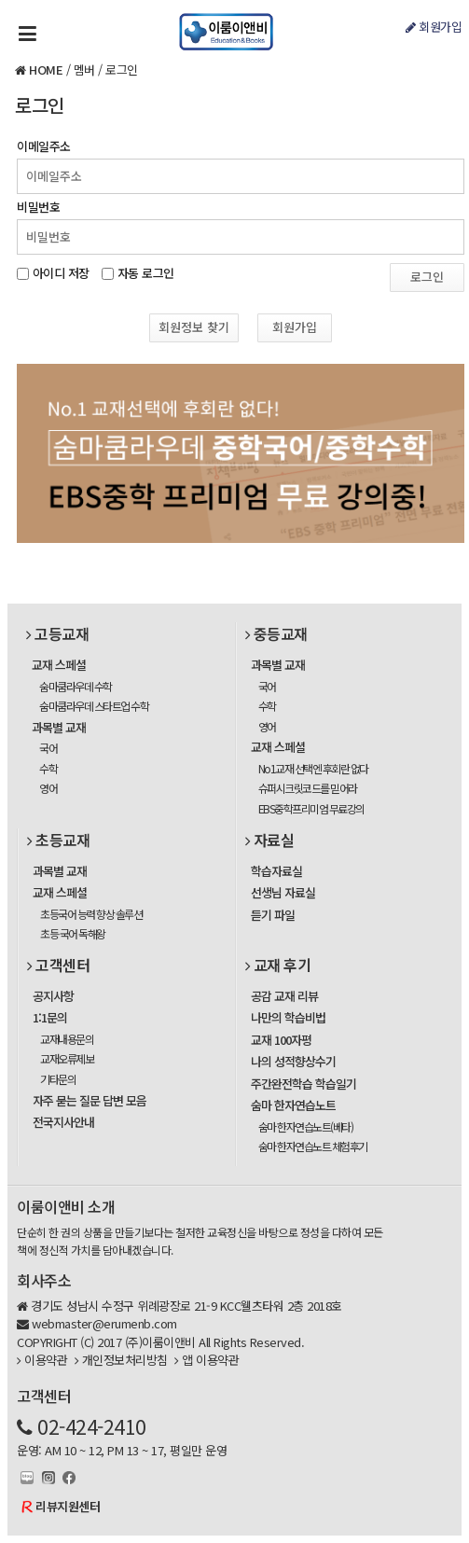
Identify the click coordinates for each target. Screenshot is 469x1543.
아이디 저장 (61, 271)
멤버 (84, 69)
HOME (45, 69)
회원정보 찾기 (194, 327)
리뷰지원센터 (67, 1506)
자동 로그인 (145, 271)
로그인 (121, 69)
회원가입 (434, 26)
